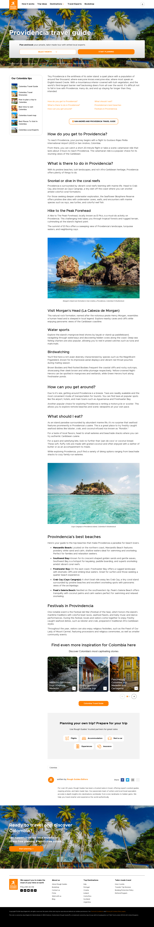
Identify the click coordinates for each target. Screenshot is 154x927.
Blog (53, 898)
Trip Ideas (44, 4)
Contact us (56, 889)
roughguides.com (16, 64)
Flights (71, 737)
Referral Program (121, 892)
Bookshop (91, 4)
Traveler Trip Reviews (123, 886)
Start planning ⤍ (26, 848)
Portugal (87, 886)
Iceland (86, 892)
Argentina (87, 901)
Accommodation (92, 737)
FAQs (54, 892)
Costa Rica (87, 895)
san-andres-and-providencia (64, 64)
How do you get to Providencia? (63, 101)
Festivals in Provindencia (106, 109)
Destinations (58, 4)
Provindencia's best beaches (108, 105)
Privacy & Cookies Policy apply (115, 910)
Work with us (56, 895)
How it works (30, 4)
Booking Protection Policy (124, 889)
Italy (85, 883)
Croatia (86, 889)
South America (33, 64)
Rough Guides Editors (77, 778)
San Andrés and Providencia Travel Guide (93, 121)
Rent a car (115, 737)
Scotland (87, 898)
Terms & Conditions (97, 910)
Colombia (46, 64)
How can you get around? (60, 109)
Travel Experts (77, 4)
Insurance (104, 745)
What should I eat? (103, 101)
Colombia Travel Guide (93, 702)
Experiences (84, 745)
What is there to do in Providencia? (64, 105)
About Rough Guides (59, 883)
